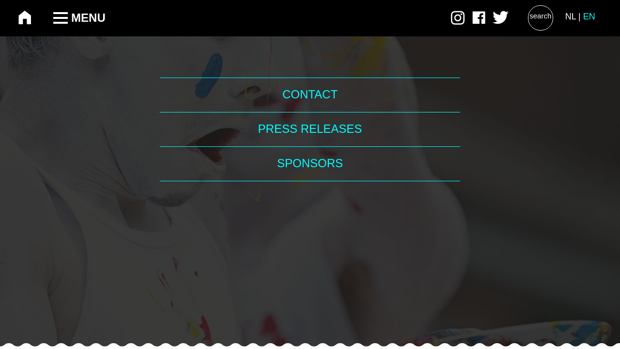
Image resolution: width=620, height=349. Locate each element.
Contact (310, 94)
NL (570, 16)
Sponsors (310, 163)
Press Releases (310, 128)
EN (589, 16)
